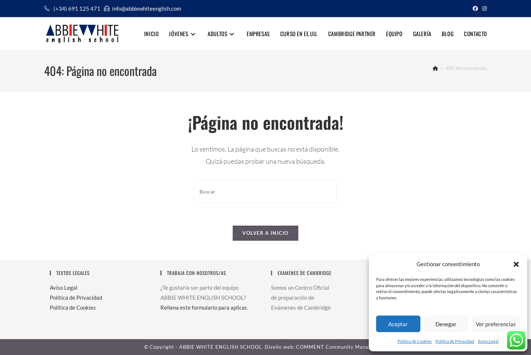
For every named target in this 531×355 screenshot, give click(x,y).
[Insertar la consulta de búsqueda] (265, 191)
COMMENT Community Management (341, 347)
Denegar (446, 324)
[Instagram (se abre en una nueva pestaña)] (483, 8)
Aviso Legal (488, 341)
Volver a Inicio (265, 233)
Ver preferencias (496, 324)
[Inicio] (435, 68)
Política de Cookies (415, 341)
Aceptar (398, 324)
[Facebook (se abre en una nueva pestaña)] (475, 8)
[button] (516, 264)
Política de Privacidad (454, 341)
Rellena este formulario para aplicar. (204, 307)
